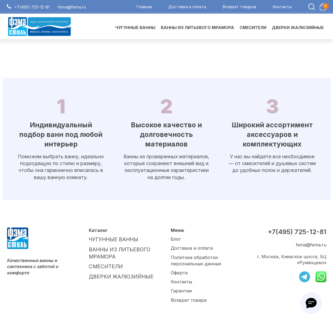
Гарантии (181, 291)
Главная (144, 7)
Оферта (179, 273)
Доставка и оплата (187, 7)
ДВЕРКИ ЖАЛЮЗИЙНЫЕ (116, 273)
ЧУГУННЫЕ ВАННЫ (111, 240)
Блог (176, 240)
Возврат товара (188, 300)
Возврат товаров (239, 7)
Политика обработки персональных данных (195, 261)
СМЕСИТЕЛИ (103, 264)
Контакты (282, 7)
